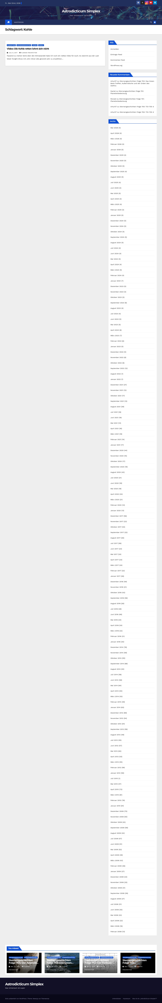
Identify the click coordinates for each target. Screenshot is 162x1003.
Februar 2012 (116, 767)
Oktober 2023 (116, 297)
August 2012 (115, 735)
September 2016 (117, 598)
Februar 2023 (116, 341)
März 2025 (115, 204)
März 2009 (115, 860)
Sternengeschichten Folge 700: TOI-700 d (137, 107)
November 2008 (117, 882)
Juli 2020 (114, 478)
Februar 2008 (116, 932)
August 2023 (116, 308)
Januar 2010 (115, 806)
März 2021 (115, 434)
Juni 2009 (115, 844)
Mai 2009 (114, 850)
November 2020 (117, 456)
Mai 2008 (114, 915)
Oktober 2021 (116, 396)
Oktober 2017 (116, 527)
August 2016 (116, 603)
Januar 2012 (115, 773)
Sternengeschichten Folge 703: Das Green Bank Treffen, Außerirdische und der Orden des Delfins (132, 83)
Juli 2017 (114, 543)
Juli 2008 (114, 904)
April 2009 (115, 855)
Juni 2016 (114, 614)
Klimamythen (11, 45)
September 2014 (117, 664)
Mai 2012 (114, 751)
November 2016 (117, 587)
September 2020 (117, 467)
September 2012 (117, 729)
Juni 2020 (115, 483)
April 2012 (115, 757)
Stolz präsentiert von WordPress (16, 998)
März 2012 (115, 762)
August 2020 (116, 472)
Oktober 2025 (116, 166)
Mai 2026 (114, 128)
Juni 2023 (115, 319)
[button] (151, 22)
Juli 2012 (114, 740)
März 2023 (115, 336)
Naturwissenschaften (23, 45)
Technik (34, 45)
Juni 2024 (115, 254)
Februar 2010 (116, 800)
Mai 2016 (114, 620)
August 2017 (115, 538)
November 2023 (117, 292)
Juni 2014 (114, 680)
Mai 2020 (114, 489)
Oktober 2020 (116, 461)
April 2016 (115, 625)
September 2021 (117, 401)
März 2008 (115, 926)
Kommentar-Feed (118, 60)
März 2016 (115, 631)
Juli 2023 (114, 314)
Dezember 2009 (117, 811)
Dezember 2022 (117, 352)
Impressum (126, 998)
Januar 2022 (116, 379)
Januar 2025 (116, 215)
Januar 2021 (115, 445)
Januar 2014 (115, 707)
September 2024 (117, 237)
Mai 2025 (114, 193)
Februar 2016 (116, 636)
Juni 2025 (115, 188)
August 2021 (115, 407)
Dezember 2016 (117, 582)
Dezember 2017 (117, 516)
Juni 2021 (114, 418)
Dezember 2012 (117, 713)
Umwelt (41, 45)
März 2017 (115, 565)
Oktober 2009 (116, 822)
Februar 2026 (116, 144)
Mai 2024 (114, 259)
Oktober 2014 (116, 658)
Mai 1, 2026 (129, 966)
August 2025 (116, 177)
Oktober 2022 (116, 363)
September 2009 (117, 828)
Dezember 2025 (117, 155)
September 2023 (117, 303)
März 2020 (115, 500)
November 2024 (117, 226)
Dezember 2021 (117, 385)
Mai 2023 (114, 325)
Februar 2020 (116, 505)
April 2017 (115, 560)
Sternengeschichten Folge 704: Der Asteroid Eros (22, 963)
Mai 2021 (114, 423)
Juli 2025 (114, 182)
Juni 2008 (115, 910)
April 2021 (115, 428)
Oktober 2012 (116, 724)
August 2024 (116, 243)
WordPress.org (116, 65)
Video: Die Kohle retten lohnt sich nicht (28, 48)
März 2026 (115, 139)
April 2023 (115, 330)
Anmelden (115, 49)
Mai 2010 (114, 784)
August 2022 (116, 374)
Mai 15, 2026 (53, 966)
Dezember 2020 (117, 450)
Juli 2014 (114, 675)
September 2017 (117, 532)
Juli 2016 (114, 609)
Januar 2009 (116, 871)
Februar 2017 (116, 571)
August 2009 (116, 833)
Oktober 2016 (116, 593)
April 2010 (115, 789)
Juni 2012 (114, 746)
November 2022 (117, 357)
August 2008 (116, 899)
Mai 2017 (114, 554)
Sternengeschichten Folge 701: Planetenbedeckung (135, 963)
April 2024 (115, 264)
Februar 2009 (116, 866)
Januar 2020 (116, 511)
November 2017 (117, 521)
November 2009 (117, 817)
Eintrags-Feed (116, 55)
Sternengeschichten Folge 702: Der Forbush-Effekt (99, 963)
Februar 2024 (116, 275)
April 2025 (115, 199)
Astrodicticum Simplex (81, 11)
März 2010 (115, 795)
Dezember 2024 (117, 221)
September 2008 (117, 893)
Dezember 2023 (117, 286)
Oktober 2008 (116, 888)
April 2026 (115, 133)
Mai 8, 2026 (91, 966)
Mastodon (19, 22)
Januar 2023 (116, 346)
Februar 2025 (116, 210)
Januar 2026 (116, 150)
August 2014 (116, 669)
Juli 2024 (114, 248)
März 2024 (115, 270)
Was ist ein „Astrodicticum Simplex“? (144, 998)
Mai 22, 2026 (15, 966)
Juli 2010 (114, 778)
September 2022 (117, 368)
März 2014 (115, 696)
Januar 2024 (116, 281)
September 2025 (117, 171)
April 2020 (115, 494)
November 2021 (117, 390)
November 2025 (117, 161)
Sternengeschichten (30, 957)
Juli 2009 (114, 839)
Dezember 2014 (117, 647)
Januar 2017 (115, 576)
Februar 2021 (116, 439)
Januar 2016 (115, 642)
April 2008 (115, 921)
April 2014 (115, 691)
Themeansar (45, 998)
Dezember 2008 (117, 877)
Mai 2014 (114, 685)
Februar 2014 (116, 702)
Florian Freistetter (28, 52)
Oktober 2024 (116, 232)
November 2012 (117, 718)
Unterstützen (116, 998)
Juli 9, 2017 (13, 52)
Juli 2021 (114, 412)
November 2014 (117, 653)
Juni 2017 (114, 549)
